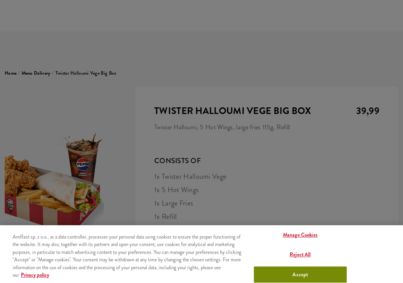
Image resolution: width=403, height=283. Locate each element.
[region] (201, 254)
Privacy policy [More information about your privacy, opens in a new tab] (35, 275)
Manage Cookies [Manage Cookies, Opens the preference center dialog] (300, 235)
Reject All (300, 254)
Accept (300, 274)
